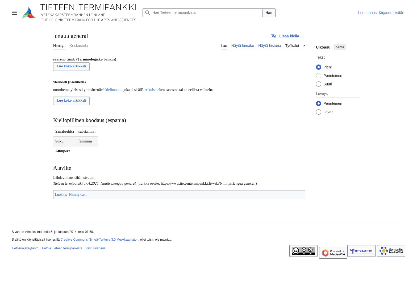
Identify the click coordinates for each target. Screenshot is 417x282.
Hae (268, 13)
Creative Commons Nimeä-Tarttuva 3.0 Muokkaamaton (99, 239)
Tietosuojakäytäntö (25, 248)
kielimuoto (113, 90)
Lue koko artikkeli (71, 66)
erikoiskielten (154, 90)
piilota (340, 47)
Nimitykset (77, 195)
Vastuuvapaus (95, 248)
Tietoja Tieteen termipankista (61, 248)
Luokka (60, 195)
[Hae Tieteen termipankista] (202, 12)
